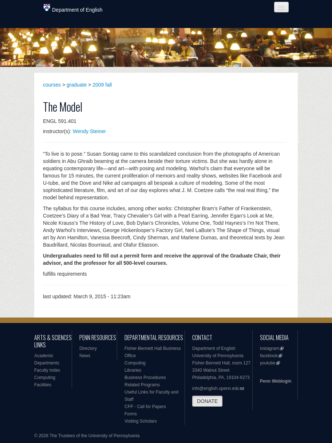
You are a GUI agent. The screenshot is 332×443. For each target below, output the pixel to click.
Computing (44, 377)
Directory (88, 348)
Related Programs (142, 384)
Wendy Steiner (89, 131)
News (84, 355)
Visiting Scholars (141, 421)
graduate (77, 85)
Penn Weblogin (275, 381)
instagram (269, 348)
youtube (268, 363)
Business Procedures (145, 377)
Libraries (133, 370)
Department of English (73, 8)
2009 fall (102, 85)
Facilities (42, 384)
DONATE (207, 401)
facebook (269, 355)
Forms (131, 413)
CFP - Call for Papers (145, 406)
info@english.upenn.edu (216, 388)
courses (52, 85)
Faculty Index (47, 370)
